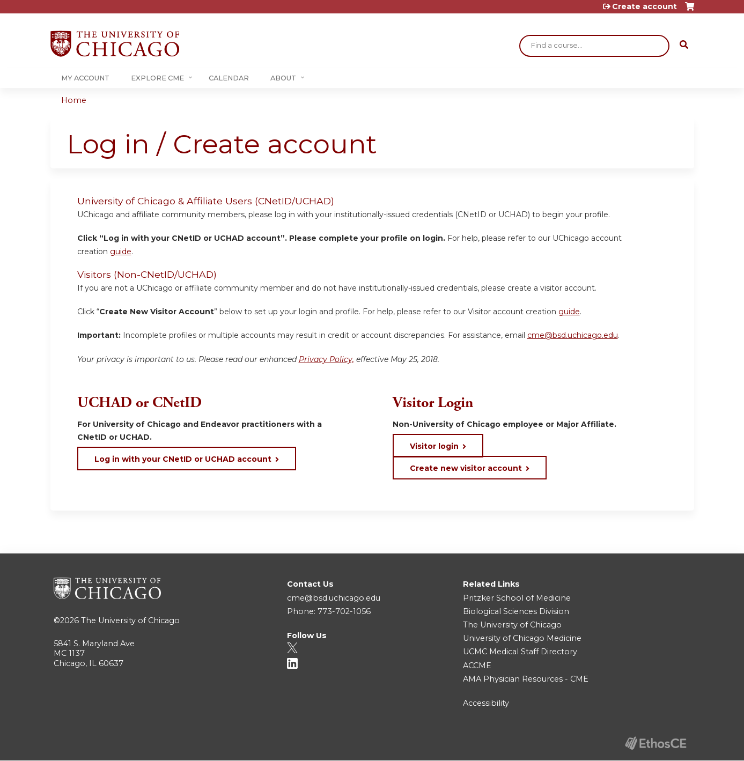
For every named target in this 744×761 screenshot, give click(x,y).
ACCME (477, 665)
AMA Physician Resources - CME (525, 679)
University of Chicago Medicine (522, 638)
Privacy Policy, (326, 359)
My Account (85, 78)
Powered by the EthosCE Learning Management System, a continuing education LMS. (656, 743)
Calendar (229, 78)
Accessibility (486, 703)
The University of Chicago (130, 620)
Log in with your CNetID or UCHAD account (182, 459)
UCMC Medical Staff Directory (520, 651)
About (283, 78)
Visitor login (434, 446)
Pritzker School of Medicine (517, 598)
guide (120, 251)
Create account (644, 6)
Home (73, 100)
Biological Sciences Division (516, 611)
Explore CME (157, 78)
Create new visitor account (466, 468)
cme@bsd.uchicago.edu (572, 335)
